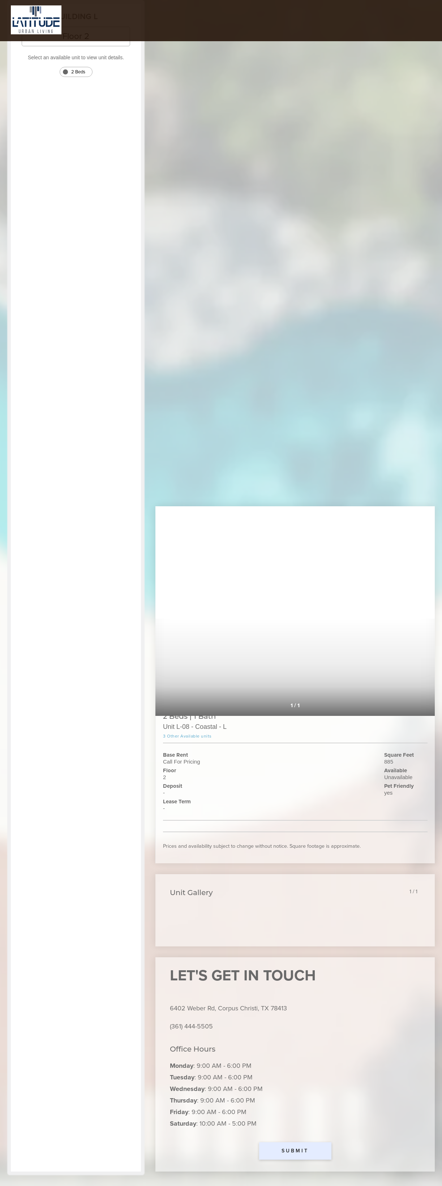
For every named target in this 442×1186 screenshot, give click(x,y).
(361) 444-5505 (191, 1026)
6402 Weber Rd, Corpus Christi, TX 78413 (228, 1008)
